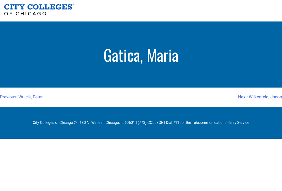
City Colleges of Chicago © (55, 122)
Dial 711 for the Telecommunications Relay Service (207, 122)
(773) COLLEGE (150, 122)
